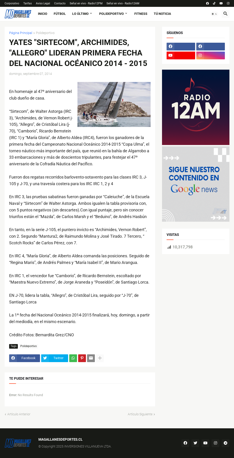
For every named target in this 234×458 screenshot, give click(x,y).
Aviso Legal (43, 3)
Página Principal (20, 33)
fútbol (60, 14)
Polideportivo (111, 14)
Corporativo (12, 3)
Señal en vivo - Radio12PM (86, 3)
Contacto (60, 3)
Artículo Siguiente (140, 414)
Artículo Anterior (18, 414)
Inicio (42, 14)
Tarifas (27, 3)
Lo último (80, 14)
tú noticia (162, 14)
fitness (140, 14)
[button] (214, 14)
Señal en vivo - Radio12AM (122, 3)
